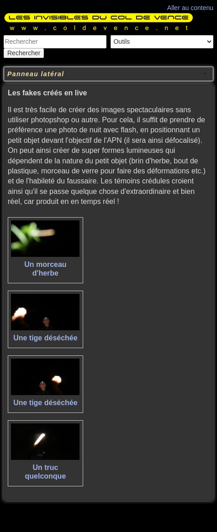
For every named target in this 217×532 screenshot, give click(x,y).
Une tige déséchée (45, 338)
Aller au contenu (190, 7)
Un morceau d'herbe (45, 269)
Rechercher (23, 53)
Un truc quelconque (45, 472)
